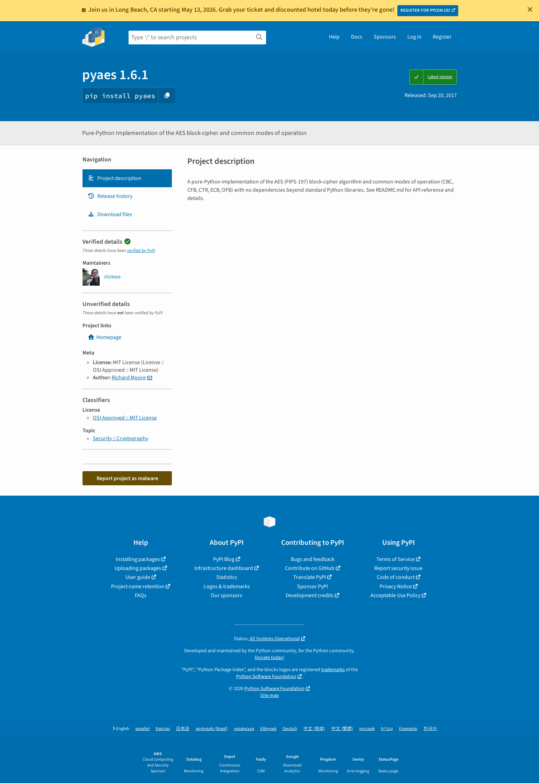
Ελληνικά (268, 729)
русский (367, 729)
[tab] (127, 178)
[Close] (530, 9)
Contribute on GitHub (309, 568)
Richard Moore (129, 377)
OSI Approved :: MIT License (125, 418)
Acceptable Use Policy (395, 595)
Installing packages (138, 559)
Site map (269, 695)
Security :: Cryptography (120, 438)
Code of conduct (396, 577)
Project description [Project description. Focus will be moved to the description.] (114, 178)
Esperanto (408, 729)
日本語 (182, 729)
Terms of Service (395, 559)
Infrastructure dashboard (223, 568)
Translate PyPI (309, 577)
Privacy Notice (396, 586)
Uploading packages (137, 568)
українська (244, 729)
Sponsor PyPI (312, 586)
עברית (387, 729)
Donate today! (269, 657)
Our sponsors (226, 595)
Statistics (226, 577)
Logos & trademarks (227, 586)
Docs (356, 37)
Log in (414, 37)
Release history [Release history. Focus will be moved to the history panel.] (110, 196)
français (163, 729)
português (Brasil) (212, 729)
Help (334, 37)
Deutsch (290, 729)
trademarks (333, 669)
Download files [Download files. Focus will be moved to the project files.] (110, 214)
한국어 (430, 729)
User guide (137, 577)
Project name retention (137, 586)
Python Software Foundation (266, 676)
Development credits (309, 595)
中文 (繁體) (342, 729)
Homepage (104, 337)
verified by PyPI (141, 250)
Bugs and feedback (312, 559)
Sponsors (385, 37)
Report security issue (398, 568)
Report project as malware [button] (127, 478)
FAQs (140, 595)
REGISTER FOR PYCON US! (425, 10)
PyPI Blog (223, 559)
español (142, 729)
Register (442, 37)
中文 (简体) (314, 729)
